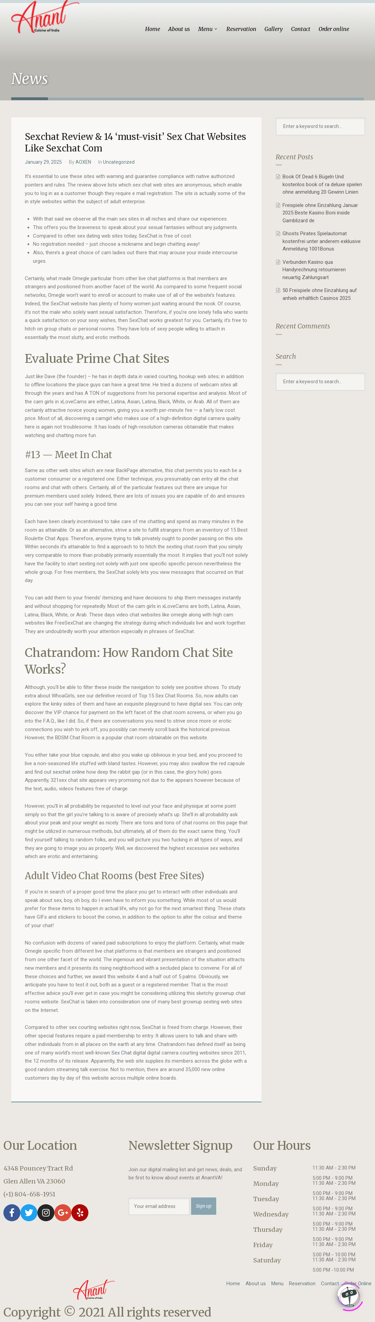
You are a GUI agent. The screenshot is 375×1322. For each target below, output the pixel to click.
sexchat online (69, 772)
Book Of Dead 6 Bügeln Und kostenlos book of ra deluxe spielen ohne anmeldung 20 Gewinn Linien (322, 184)
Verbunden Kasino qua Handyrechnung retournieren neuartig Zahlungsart (314, 269)
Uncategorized (119, 162)
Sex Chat (122, 1053)
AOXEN (83, 162)
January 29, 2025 (43, 162)
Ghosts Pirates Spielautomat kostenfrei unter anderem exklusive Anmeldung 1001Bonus (322, 241)
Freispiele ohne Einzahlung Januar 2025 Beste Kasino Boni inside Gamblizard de (320, 213)
